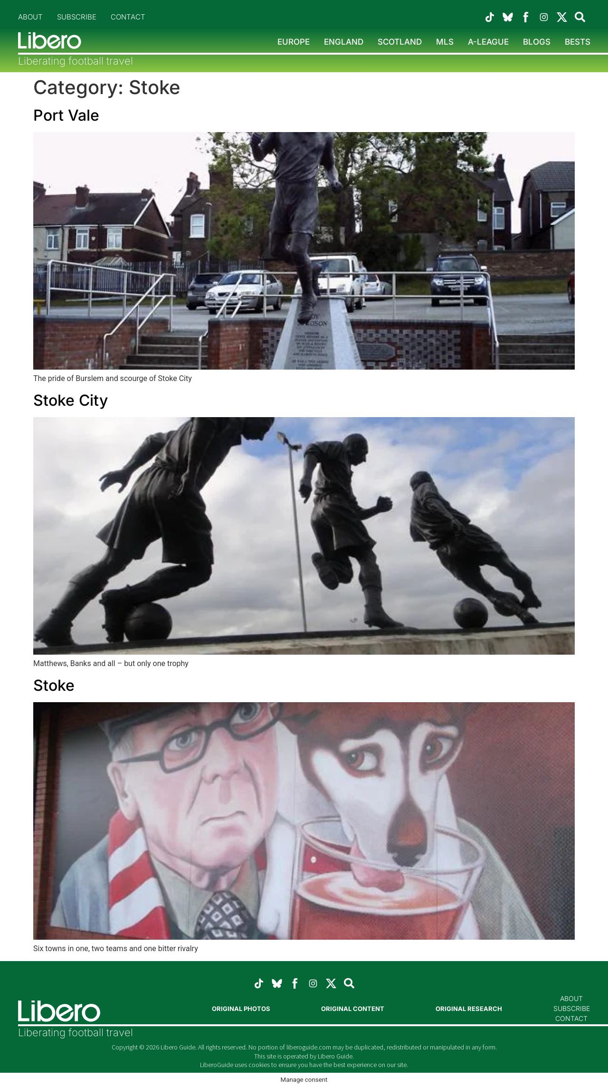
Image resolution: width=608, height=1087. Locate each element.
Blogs (537, 42)
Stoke (54, 685)
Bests (577, 42)
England (343, 42)
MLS (445, 42)
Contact (128, 16)
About (30, 16)
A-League (488, 42)
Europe (293, 42)
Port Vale (66, 115)
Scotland (400, 42)
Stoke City (70, 400)
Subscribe (76, 16)
